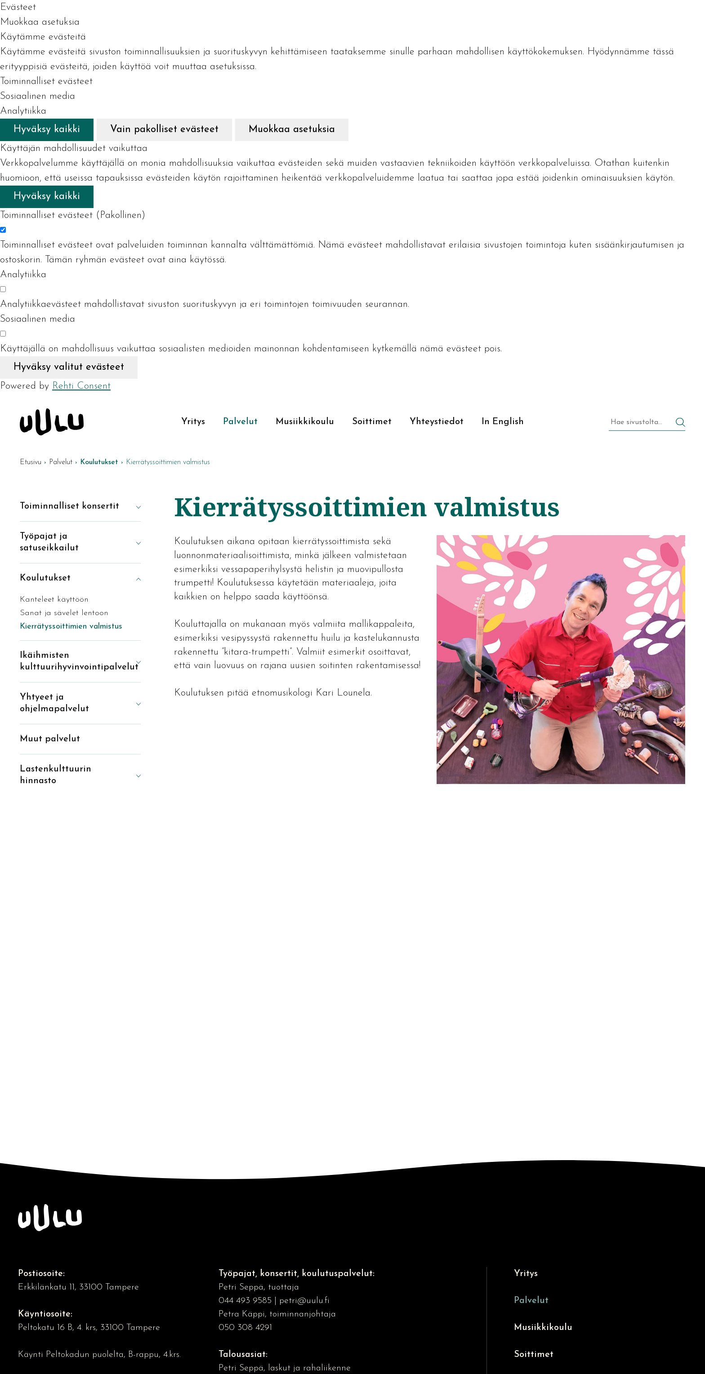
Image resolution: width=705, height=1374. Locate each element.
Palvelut (60, 462)
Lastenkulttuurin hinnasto (55, 775)
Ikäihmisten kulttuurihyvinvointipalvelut (71, 661)
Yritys (526, 1273)
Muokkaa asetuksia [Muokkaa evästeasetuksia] (292, 129)
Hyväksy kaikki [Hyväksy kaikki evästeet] (46, 129)
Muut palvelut (50, 739)
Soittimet (533, 1354)
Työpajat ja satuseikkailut (49, 542)
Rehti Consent (81, 386)
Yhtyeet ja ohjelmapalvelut (54, 703)
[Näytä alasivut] (132, 506)
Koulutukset (45, 578)
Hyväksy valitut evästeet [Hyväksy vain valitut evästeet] (68, 367)
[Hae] (680, 423)
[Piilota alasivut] (132, 578)
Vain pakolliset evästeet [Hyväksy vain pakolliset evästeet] (164, 129)
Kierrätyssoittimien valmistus (71, 626)
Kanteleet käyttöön (54, 599)
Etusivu (30, 462)
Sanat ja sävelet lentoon (64, 613)
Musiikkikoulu (543, 1327)
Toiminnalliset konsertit (69, 506)
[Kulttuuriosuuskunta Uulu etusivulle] (52, 421)
